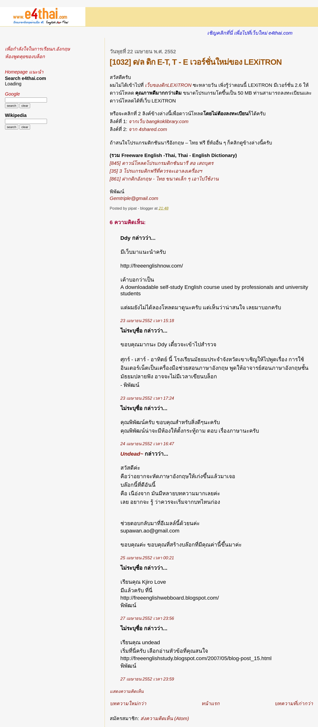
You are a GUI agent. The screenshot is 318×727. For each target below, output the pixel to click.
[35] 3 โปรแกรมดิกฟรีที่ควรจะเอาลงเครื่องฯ (156, 171)
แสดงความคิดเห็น (126, 691)
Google (12, 94)
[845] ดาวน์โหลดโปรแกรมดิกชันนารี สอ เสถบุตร (161, 163)
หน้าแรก (210, 703)
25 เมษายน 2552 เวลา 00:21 (147, 558)
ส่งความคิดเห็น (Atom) (164, 718)
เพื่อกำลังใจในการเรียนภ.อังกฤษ (37, 48)
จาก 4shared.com (148, 129)
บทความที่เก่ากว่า (294, 703)
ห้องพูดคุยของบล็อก (25, 56)
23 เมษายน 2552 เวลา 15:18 (147, 320)
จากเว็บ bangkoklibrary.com (158, 121)
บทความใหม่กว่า (128, 703)
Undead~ (131, 454)
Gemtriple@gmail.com (134, 198)
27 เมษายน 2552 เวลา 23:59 (147, 679)
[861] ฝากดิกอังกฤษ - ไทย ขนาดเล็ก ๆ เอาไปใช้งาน (164, 178)
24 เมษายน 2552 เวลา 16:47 (147, 443)
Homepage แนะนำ (24, 71)
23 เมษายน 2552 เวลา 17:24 (147, 398)
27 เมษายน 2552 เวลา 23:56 (147, 618)
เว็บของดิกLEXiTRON (168, 85)
